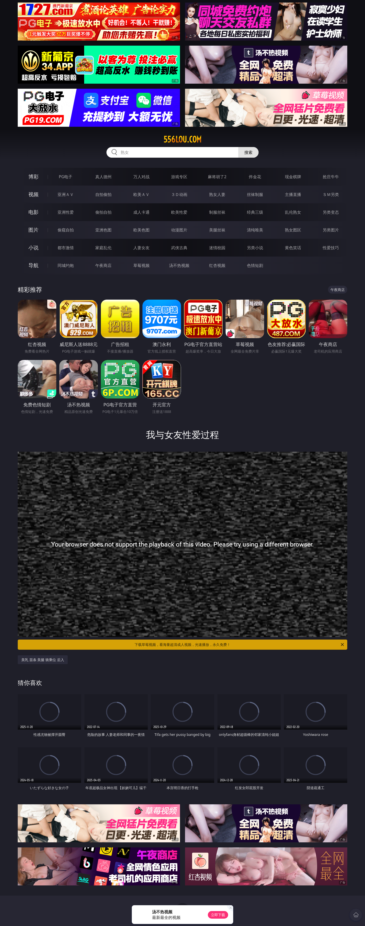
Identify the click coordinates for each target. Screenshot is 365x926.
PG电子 (65, 176)
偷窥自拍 (66, 230)
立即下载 (218, 914)
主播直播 (293, 194)
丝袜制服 (255, 194)
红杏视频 (217, 265)
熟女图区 (293, 230)
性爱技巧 (331, 247)
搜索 (248, 152)
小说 (33, 247)
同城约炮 (66, 265)
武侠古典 (179, 247)
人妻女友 (141, 247)
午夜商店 (103, 265)
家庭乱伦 (103, 247)
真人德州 (103, 176)
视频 (33, 194)
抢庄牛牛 (331, 176)
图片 (33, 229)
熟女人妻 (217, 194)
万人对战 (141, 176)
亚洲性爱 (66, 212)
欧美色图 (141, 230)
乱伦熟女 (293, 212)
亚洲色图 (103, 230)
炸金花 (255, 176)
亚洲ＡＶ (66, 194)
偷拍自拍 (103, 212)
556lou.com (182, 139)
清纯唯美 (255, 230)
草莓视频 (141, 265)
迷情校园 (217, 247)
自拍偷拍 (103, 194)
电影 (33, 212)
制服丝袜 (217, 212)
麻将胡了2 (217, 176)
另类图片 (331, 230)
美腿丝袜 (217, 230)
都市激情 (66, 247)
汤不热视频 (179, 265)
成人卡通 (141, 212)
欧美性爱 (179, 212)
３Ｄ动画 (179, 194)
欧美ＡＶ (141, 194)
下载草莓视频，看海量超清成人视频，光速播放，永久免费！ (240, 645)
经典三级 (255, 212)
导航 (33, 265)
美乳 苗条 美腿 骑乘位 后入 (42, 659)
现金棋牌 (293, 176)
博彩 (33, 176)
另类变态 (331, 212)
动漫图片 (179, 230)
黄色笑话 (293, 247)
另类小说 (255, 247)
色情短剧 (255, 265)
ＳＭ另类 (331, 194)
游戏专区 (179, 176)
